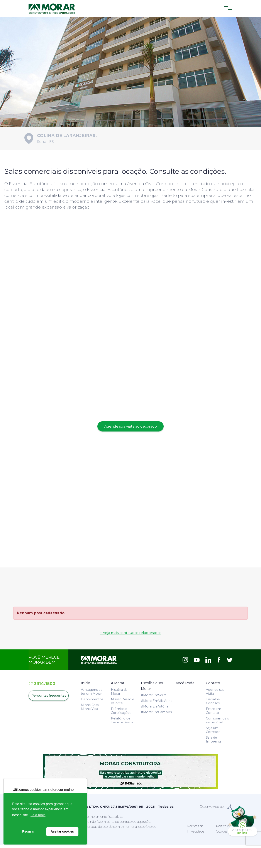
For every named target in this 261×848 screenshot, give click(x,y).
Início (85, 686)
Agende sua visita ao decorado (130, 429)
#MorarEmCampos (156, 715)
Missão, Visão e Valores (122, 704)
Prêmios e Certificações (121, 714)
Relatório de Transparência (122, 723)
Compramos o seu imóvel (217, 723)
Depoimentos (92, 702)
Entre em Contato (213, 714)
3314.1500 (42, 686)
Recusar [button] (28, 831)
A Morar (117, 686)
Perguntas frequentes (48, 699)
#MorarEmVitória (154, 710)
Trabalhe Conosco (213, 704)
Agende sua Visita (215, 695)
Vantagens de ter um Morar (91, 695)
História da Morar (119, 695)
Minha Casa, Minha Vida (90, 710)
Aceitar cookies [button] (62, 831)
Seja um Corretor (213, 733)
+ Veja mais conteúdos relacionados (130, 636)
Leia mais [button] (38, 815)
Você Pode (185, 686)
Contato (213, 686)
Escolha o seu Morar (153, 689)
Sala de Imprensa (214, 742)
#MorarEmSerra (153, 698)
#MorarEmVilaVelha (156, 704)
